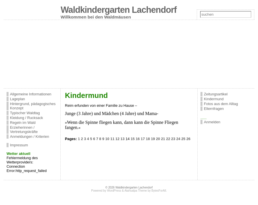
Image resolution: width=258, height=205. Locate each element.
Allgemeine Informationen (30, 94)
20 (158, 139)
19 (153, 139)
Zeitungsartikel (216, 94)
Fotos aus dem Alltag (221, 104)
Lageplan (17, 99)
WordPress (114, 190)
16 (138, 139)
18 (148, 139)
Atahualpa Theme (135, 190)
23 (173, 139)
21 (163, 139)
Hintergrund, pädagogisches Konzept (33, 106)
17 (143, 139)
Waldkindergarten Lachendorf (119, 10)
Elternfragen (214, 108)
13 (122, 139)
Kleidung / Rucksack (26, 118)
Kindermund (214, 99)
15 (133, 139)
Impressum (19, 145)
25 (183, 139)
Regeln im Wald (23, 122)
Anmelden (212, 122)
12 (117, 139)
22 (168, 139)
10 (107, 139)
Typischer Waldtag (25, 113)
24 (178, 139)
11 (112, 139)
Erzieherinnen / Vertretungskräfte (24, 129)
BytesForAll (158, 190)
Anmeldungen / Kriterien (29, 136)
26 (188, 139)
